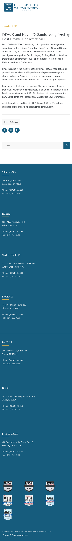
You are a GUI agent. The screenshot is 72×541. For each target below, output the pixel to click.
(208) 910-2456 (16, 406)
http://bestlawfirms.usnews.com (37, 107)
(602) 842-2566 (16, 314)
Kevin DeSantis (11, 122)
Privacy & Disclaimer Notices (15, 535)
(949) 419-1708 (16, 231)
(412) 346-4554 (16, 452)
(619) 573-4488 (16, 190)
